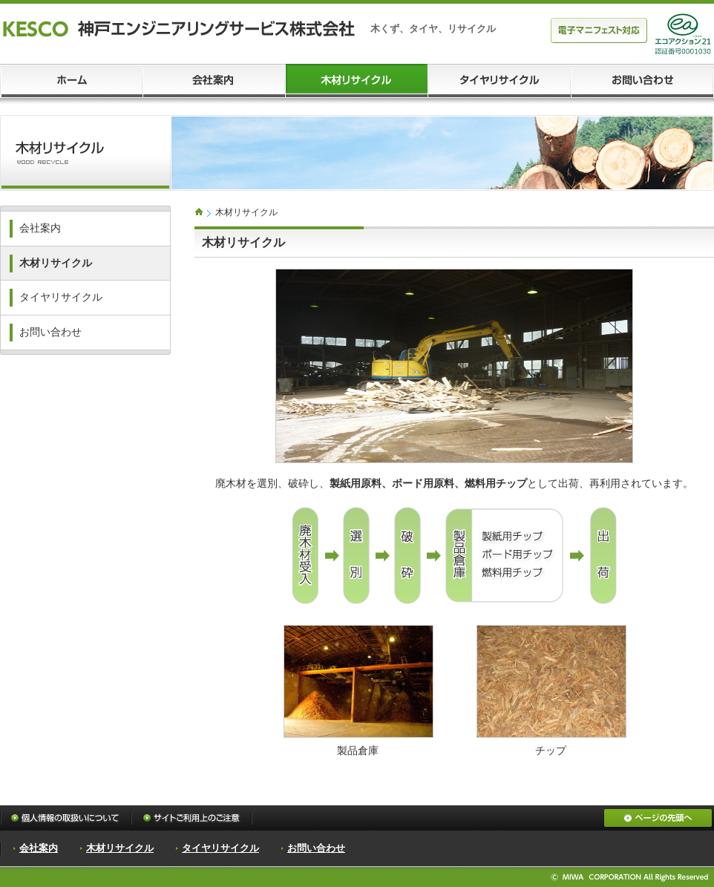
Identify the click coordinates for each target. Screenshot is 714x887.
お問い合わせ (50, 332)
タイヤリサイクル (60, 297)
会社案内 (40, 228)
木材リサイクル (55, 263)
